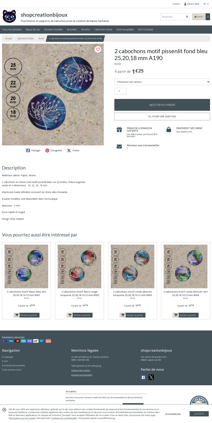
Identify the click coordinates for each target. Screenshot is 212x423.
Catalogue (7, 357)
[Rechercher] (187, 17)
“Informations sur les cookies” (22, 418)
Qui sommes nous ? (12, 369)
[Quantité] (120, 91)
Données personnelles (13, 365)
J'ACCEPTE (199, 413)
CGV (5, 361)
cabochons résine (25, 38)
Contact (176, 3)
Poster (73, 150)
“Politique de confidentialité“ (64, 418)
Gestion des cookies (80, 370)
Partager (33, 150)
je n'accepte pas (173, 413)
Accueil (8, 38)
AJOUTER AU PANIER (162, 105)
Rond (41, 38)
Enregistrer (53, 150)
